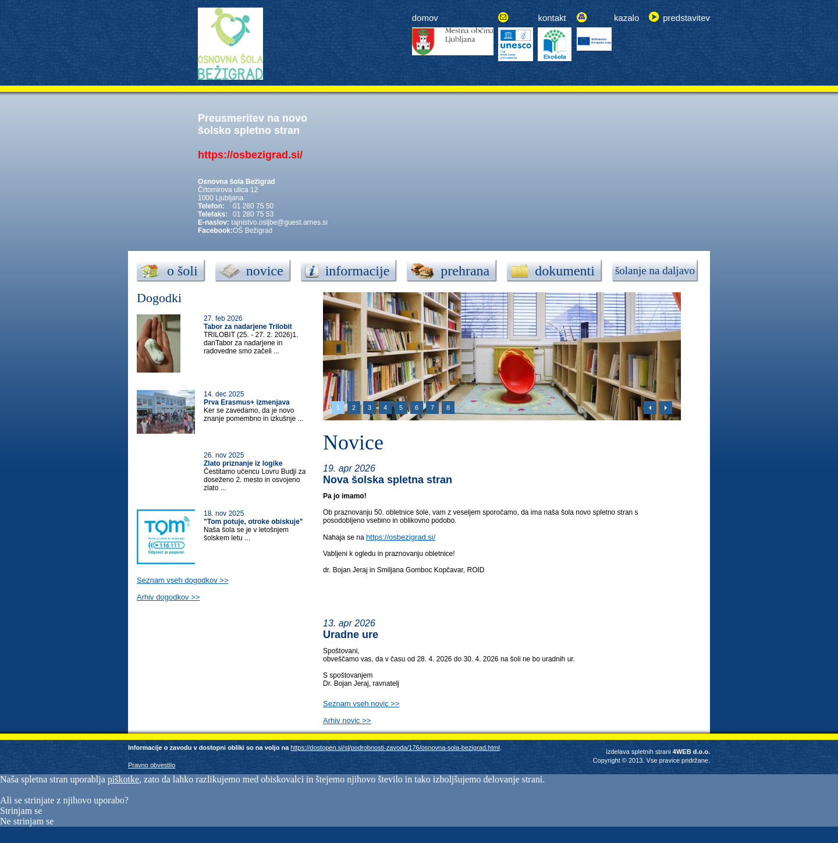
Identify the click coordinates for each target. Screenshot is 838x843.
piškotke (123, 779)
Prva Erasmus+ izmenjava (247, 402)
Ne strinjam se (27, 821)
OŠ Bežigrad (252, 230)
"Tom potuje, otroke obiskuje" (253, 522)
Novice (353, 442)
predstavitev (686, 18)
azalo (628, 18)
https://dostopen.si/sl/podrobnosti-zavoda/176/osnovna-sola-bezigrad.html (395, 747)
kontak (550, 18)
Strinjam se (21, 811)
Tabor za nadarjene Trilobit (248, 327)
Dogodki (159, 298)
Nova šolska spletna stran (387, 480)
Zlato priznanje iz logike (243, 463)
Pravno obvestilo (151, 764)
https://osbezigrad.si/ (400, 537)
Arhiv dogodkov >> (168, 597)
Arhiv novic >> (347, 720)
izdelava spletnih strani (638, 751)
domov (425, 18)
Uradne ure (350, 634)
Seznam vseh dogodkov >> (183, 580)
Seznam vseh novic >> (361, 703)
